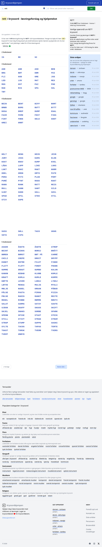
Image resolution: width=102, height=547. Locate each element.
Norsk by (5, 462)
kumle (38, 277)
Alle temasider (7, 399)
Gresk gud (18, 496)
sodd (20, 192)
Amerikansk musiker (29, 480)
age (3, 69)
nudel (21, 289)
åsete (21, 247)
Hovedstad (55, 462)
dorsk (72, 72)
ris (20, 88)
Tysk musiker (7, 486)
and (20, 69)
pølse (5, 296)
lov (20, 80)
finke (54, 262)
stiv (4, 200)
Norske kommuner (49, 399)
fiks (53, 115)
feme (20, 115)
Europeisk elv (11, 419)
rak (3, 88)
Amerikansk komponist (11, 480)
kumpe (54, 277)
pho (53, 84)
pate (53, 173)
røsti (54, 300)
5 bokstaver (7, 242)
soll (37, 192)
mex (53, 80)
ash (37, 69)
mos (3, 84)
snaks (21, 311)
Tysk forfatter (7, 449)
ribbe (21, 300)
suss (4, 231)
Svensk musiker (67, 483)
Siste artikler (90, 517)
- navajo (59, 520)
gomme (5, 270)
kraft (5, 277)
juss (20, 158)
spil (20, 196)
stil (53, 196)
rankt (38, 296)
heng (20, 154)
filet (38, 262)
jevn (53, 154)
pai (37, 84)
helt (4, 154)
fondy (38, 266)
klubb (38, 273)
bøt (20, 73)
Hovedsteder (68, 399)
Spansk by (28, 462)
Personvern (90, 521)
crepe (21, 258)
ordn (20, 173)
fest (37, 115)
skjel (5, 311)
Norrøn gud (41, 496)
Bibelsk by (43, 458)
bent (20, 104)
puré (4, 181)
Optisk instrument (70, 471)
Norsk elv (49, 419)
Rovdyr (78, 428)
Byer (29, 399)
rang (4, 184)
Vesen (50, 496)
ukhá (53, 231)
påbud (54, 289)
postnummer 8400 (77, 89)
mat (37, 80)
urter (72, 80)
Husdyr (36, 428)
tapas (38, 327)
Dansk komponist (55, 480)
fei (53, 73)
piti (20, 177)
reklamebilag (75, 93)
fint (4, 119)
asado (5, 247)
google (72, 97)
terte (54, 327)
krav (20, 162)
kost (4, 162)
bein (4, 104)
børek (5, 254)
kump (37, 162)
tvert (5, 334)
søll (20, 231)
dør (37, 73)
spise (21, 315)
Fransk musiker (84, 480)
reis (53, 184)
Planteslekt (26, 437)
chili (5, 258)
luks (53, 165)
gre (37, 77)
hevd (37, 154)
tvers (54, 330)
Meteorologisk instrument (36, 471)
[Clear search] (44, 8)
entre (21, 262)
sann (20, 188)
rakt (53, 181)
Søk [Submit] (91, 8)
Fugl (30, 428)
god (20, 77)
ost (20, 84)
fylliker (72, 105)
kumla (21, 277)
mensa (21, 285)
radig (21, 296)
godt (53, 119)
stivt (21, 319)
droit (38, 258)
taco (37, 231)
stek (37, 196)
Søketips (5, 46)
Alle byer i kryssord (9, 458)
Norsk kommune (17, 462)
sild (53, 188)
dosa (4, 111)
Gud (25, 496)
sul (53, 88)
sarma (21, 304)
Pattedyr (70, 428)
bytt (53, 107)
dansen (73, 68)
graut (21, 270)
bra (3, 73)
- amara (58, 526)
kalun (54, 270)
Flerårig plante (7, 437)
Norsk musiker (39, 483)
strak (38, 319)
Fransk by (80, 458)
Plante (17, 437)
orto (37, 173)
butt (37, 107)
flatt (5, 266)
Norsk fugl (61, 428)
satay (38, 304)
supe (20, 200)
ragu (37, 181)
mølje (5, 289)
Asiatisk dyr (18, 428)
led (3, 80)
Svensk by (38, 462)
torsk (21, 330)
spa (37, 88)
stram (54, 319)
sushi (54, 323)
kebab (21, 273)
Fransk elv (22, 419)
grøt (20, 123)
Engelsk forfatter (37, 446)
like (37, 165)
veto (4, 235)
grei (4, 123)
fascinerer (74, 117)
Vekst (34, 437)
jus (53, 77)
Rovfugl (85, 428)
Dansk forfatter (23, 446)
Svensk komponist (53, 483)
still (5, 319)
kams (37, 158)
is (3, 57)
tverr (38, 330)
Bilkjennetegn (20, 399)
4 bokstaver (7, 98)
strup (5, 323)
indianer (73, 76)
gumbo (38, 270)
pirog (38, 292)
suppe (38, 323)
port (53, 177)
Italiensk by (90, 458)
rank (20, 184)
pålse (5, 292)
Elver (59, 399)
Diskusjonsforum (8, 518)
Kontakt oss (90, 513)
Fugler (89, 399)
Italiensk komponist (9, 483)
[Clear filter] (67, 8)
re (19, 57)
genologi (73, 101)
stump (21, 323)
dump (37, 111)
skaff (21, 308)
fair (4, 115)
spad (4, 196)
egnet (5, 262)
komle (54, 273)
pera (4, 177)
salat (5, 304)
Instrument (6, 471)
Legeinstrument (18, 471)
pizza (54, 292)
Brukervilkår (90, 525)
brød (4, 107)
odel (4, 173)
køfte (5, 281)
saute (54, 304)
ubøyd (21, 334)
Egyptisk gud (7, 496)
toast (5, 330)
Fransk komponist (70, 480)
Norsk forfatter (51, 446)
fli (3, 77)
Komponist (43, 480)
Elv (3, 419)
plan (37, 177)
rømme (38, 300)
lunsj (38, 281)
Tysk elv (67, 419)
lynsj (54, 281)
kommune (74, 113)
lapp (20, 165)
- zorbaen (59, 509)
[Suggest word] (93, 3)
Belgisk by (52, 458)
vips (20, 235)
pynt (20, 181)
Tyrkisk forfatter (20, 449)
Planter (77, 399)
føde (20, 119)
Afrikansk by (22, 458)
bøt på (38, 254)
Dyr (83, 399)
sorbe (38, 311)
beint (5, 251)
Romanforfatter (64, 446)
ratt (37, 184)
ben (53, 69)
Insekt (43, 428)
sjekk (5, 308)
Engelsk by (71, 458)
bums (20, 107)
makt (37, 169)
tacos (21, 327)
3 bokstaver (7, 64)
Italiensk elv (39, 419)
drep (20, 111)
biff (37, 104)
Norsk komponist (25, 483)
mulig (38, 285)
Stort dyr (93, 428)
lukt (4, 169)
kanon (5, 273)
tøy (3, 92)
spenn (5, 315)
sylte (5, 327)
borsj (38, 251)
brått (54, 251)
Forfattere (36, 399)
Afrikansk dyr (7, 428)
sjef (4, 192)
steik (54, 315)
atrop (54, 247)
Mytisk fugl (52, 428)
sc (36, 57)
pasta (21, 292)
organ (38, 289)
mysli (54, 285)
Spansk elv (58, 419)
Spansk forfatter (78, 446)
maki (20, 169)
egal (53, 111)
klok (53, 158)
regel (5, 300)
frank (54, 266)
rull (4, 188)
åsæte (38, 247)
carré (54, 254)
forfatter (73, 85)
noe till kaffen (75, 109)
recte (54, 296)
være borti (74, 125)
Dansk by (61, 458)
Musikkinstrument (54, 471)
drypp (54, 258)
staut (38, 315)
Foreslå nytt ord (92, 509)
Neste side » (61, 367)
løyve (5, 285)
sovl (53, 192)
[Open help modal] (10, 46)
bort (53, 104)
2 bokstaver (7, 52)
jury (4, 158)
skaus (38, 308)
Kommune (64, 462)
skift (54, 308)
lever (21, 281)
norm (53, 169)
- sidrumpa (59, 515)
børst (21, 254)
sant (37, 188)
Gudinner (31, 496)
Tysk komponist (81, 483)
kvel (53, 162)
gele (37, 119)
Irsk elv (30, 419)
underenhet (74, 121)
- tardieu (59, 532)
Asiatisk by (33, 458)
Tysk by (46, 462)
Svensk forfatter (92, 446)
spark (54, 311)
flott (21, 266)
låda (4, 165)
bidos (21, 251)
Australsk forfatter (9, 446)
